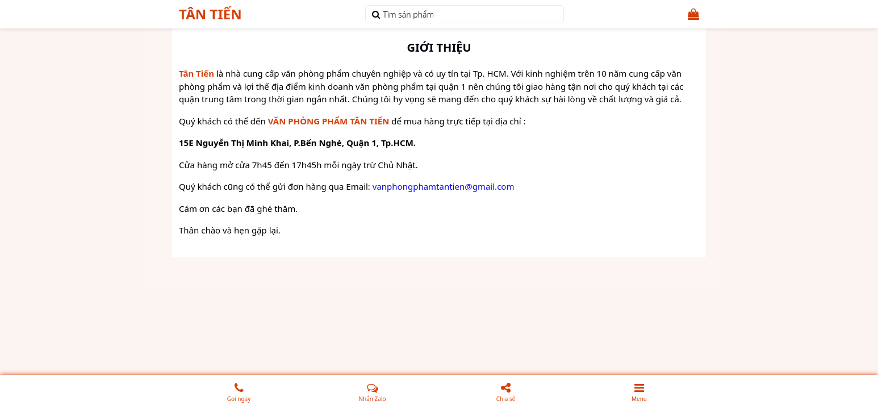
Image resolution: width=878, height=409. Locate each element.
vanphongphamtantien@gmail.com (444, 186)
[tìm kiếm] (376, 14)
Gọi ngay (243, 390)
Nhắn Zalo (373, 391)
